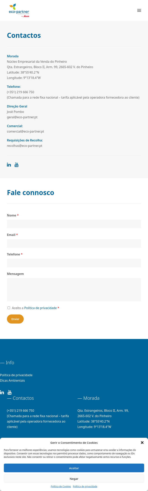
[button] (142, 443)
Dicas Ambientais (12, 380)
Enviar (15, 319)
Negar (74, 479)
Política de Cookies (61, 486)
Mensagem (15, 274)
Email (12, 235)
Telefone (15, 254)
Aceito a (35, 308)
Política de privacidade (85, 486)
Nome (13, 215)
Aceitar (74, 468)
